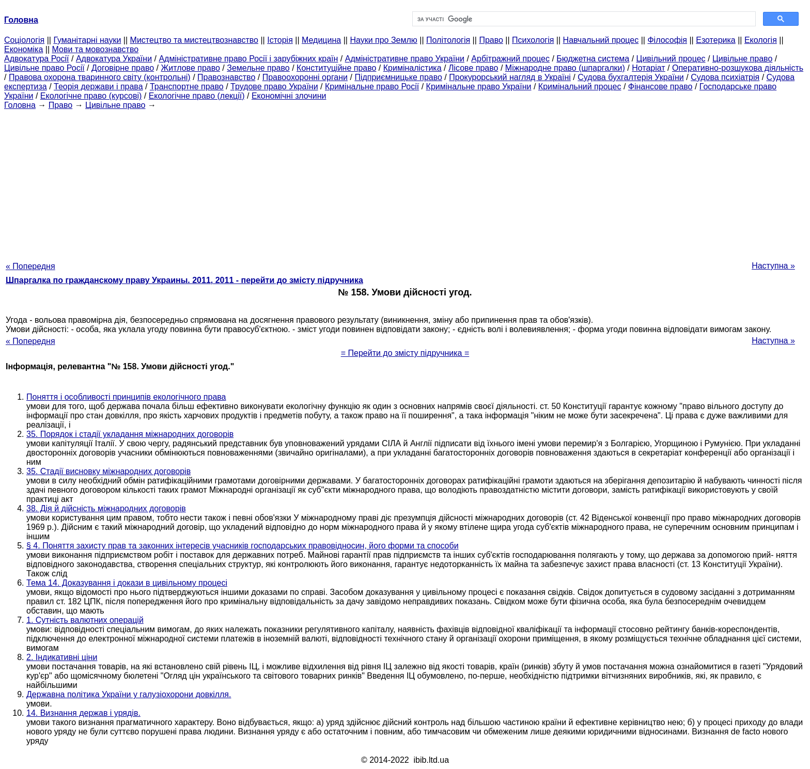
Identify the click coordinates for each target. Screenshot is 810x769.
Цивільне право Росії (44, 68)
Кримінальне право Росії (372, 86)
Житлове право (190, 68)
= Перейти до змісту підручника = (405, 353)
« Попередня (30, 266)
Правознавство (226, 77)
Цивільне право (742, 58)
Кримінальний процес (579, 86)
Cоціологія (24, 40)
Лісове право (473, 68)
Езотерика (716, 40)
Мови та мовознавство (95, 49)
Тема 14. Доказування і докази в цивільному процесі (126, 582)
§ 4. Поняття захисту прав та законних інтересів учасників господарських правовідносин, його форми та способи (242, 545)
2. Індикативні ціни (61, 657)
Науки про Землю (383, 40)
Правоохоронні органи (305, 77)
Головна (20, 105)
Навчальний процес (601, 40)
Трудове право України (274, 86)
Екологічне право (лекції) (197, 95)
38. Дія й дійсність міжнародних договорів (106, 508)
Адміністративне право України (404, 58)
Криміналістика (412, 68)
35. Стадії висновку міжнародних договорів (108, 471)
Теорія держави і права (98, 86)
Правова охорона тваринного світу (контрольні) (100, 77)
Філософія (667, 40)
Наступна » (773, 265)
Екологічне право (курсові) (91, 95)
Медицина (321, 40)
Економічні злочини (289, 95)
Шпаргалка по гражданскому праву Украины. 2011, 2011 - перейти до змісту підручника (184, 280)
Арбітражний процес (510, 58)
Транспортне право (187, 86)
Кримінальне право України (479, 86)
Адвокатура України (114, 58)
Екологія (760, 40)
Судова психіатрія (725, 77)
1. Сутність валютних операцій (85, 620)
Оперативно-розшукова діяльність (737, 68)
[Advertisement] (405, 182)
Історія (280, 40)
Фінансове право (660, 86)
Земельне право (258, 68)
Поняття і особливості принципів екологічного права (126, 397)
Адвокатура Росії (36, 58)
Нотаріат (648, 68)
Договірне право (122, 68)
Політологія (448, 40)
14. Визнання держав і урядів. (83, 713)
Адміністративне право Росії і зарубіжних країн (248, 58)
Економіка (23, 49)
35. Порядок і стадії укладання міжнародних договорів (129, 434)
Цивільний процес (671, 58)
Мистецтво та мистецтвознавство (194, 40)
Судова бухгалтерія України (631, 77)
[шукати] (583, 19)
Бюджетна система (592, 58)
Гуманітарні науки (87, 40)
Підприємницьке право (398, 77)
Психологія (533, 40)
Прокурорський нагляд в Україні (510, 77)
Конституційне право (336, 68)
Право (491, 40)
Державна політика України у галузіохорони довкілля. (128, 694)
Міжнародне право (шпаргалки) (565, 68)
